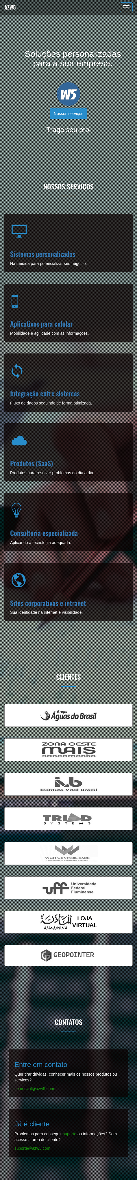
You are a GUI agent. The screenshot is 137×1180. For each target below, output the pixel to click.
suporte (69, 1134)
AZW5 (10, 7)
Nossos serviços (68, 113)
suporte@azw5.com (32, 1148)
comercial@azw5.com (34, 1088)
